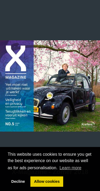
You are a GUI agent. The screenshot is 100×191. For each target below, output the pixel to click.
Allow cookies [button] (47, 181)
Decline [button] (18, 181)
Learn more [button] (70, 168)
